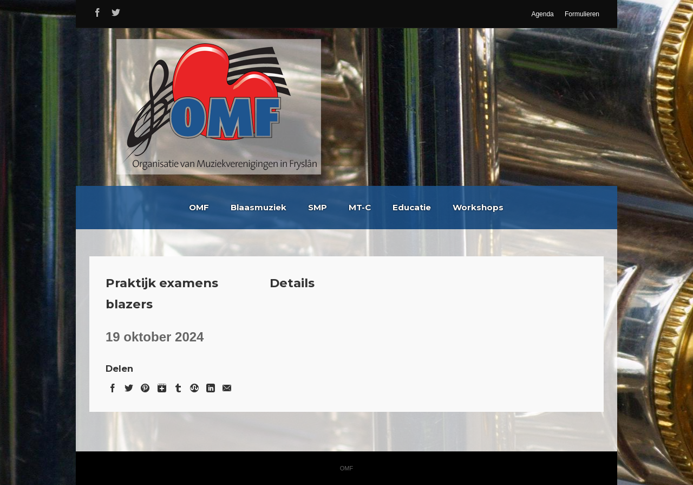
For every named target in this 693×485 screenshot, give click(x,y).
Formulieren (582, 14)
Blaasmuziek (258, 207)
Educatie (412, 207)
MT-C (360, 207)
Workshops (478, 207)
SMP (317, 207)
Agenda (542, 14)
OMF (199, 207)
